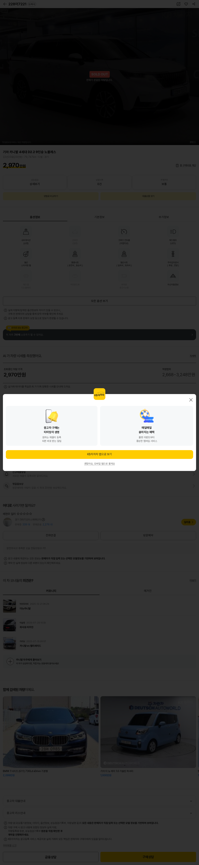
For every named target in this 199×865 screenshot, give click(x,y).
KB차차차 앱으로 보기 (99, 454)
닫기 (191, 400)
